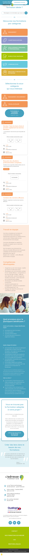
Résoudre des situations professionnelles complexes (12, 170)
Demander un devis (19, 2)
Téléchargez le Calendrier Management (14, 122)
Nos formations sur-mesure (14, 539)
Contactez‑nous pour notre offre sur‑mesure (14, 443)
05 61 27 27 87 (6, 3)
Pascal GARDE (24, 554)
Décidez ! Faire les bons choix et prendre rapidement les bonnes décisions (13, 136)
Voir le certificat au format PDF (15, 521)
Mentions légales (14, 547)
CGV (14, 543)
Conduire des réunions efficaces (13, 206)
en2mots (10, 554)
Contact (14, 534)
